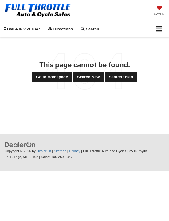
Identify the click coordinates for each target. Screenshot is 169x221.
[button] (22, 29)
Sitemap (60, 151)
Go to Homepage (52, 77)
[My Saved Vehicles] (159, 11)
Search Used (121, 77)
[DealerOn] (20, 144)
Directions (60, 29)
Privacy (74, 151)
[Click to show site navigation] (159, 29)
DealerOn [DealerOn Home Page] (44, 151)
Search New (88, 77)
